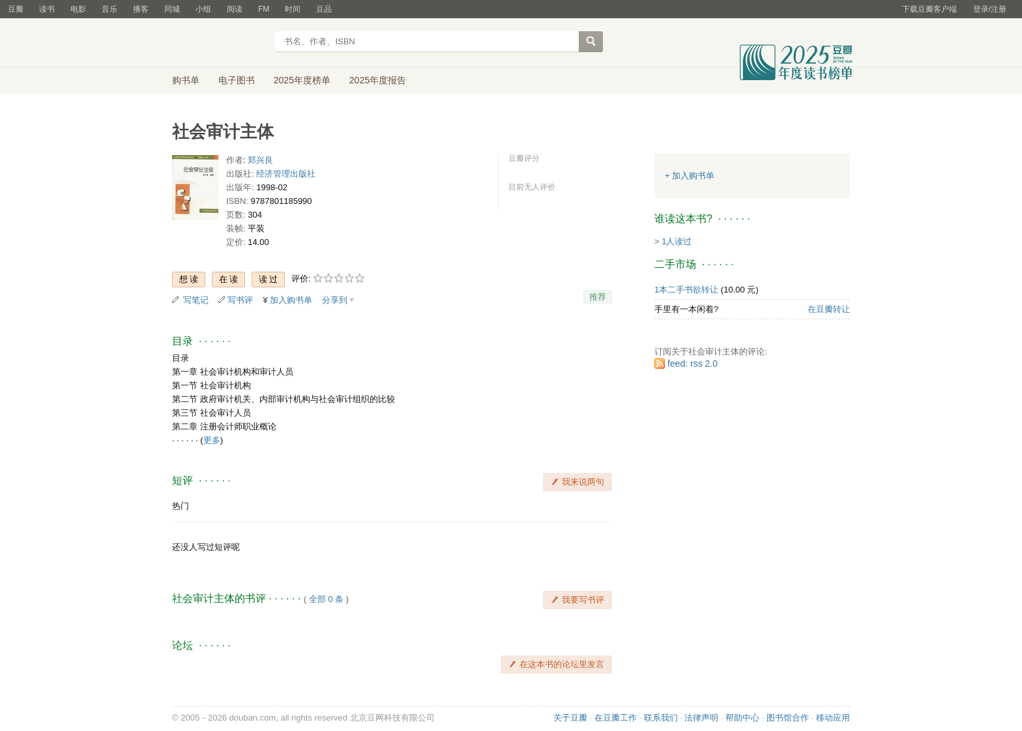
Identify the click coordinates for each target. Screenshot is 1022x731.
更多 (211, 440)
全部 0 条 (326, 599)
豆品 (324, 9)
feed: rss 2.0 (692, 363)
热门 (180, 506)
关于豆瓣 (570, 718)
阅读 (234, 9)
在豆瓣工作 (615, 718)
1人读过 (677, 241)
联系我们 (661, 718)
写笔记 (196, 300)
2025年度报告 (377, 80)
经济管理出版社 (285, 174)
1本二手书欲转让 (686, 289)
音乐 (109, 9)
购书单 (185, 80)
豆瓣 (15, 9)
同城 (172, 9)
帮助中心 (742, 718)
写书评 (240, 300)
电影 (78, 9)
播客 (141, 9)
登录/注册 (989, 9)
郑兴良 (260, 160)
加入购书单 (291, 300)
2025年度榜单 (302, 80)
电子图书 (236, 80)
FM (263, 9)
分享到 (334, 300)
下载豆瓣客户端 (929, 9)
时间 (292, 9)
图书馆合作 (787, 718)
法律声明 (701, 718)
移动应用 (833, 718)
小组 (203, 9)
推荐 (597, 297)
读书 (47, 9)
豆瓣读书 (219, 43)
